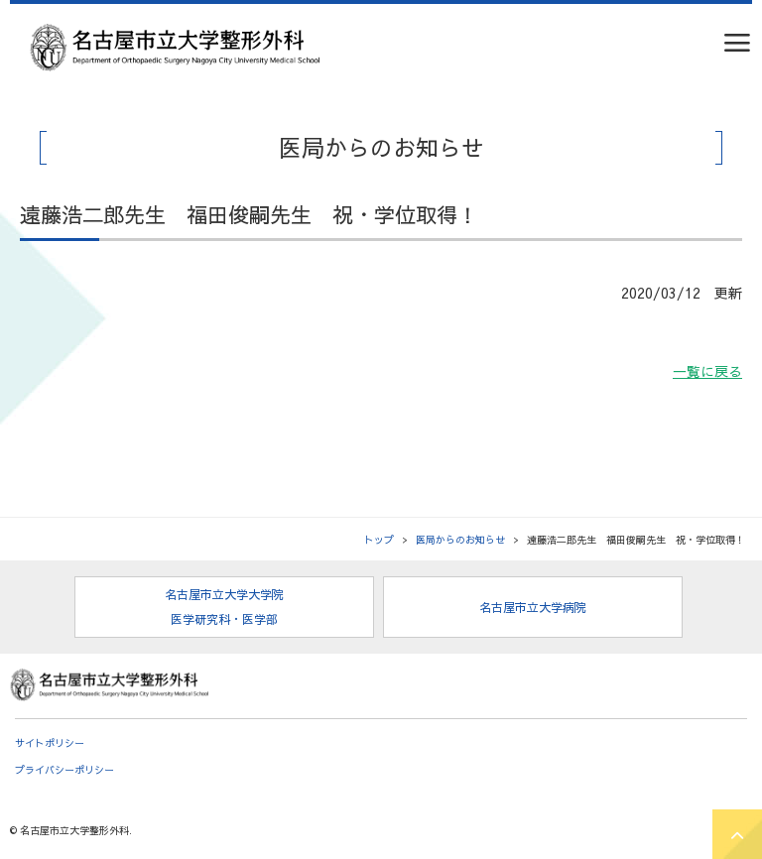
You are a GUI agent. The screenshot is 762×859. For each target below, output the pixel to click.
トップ (379, 540)
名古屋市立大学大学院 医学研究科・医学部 (224, 606)
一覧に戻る (707, 371)
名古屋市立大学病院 (532, 607)
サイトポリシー (49, 743)
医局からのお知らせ (460, 540)
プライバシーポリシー (64, 770)
